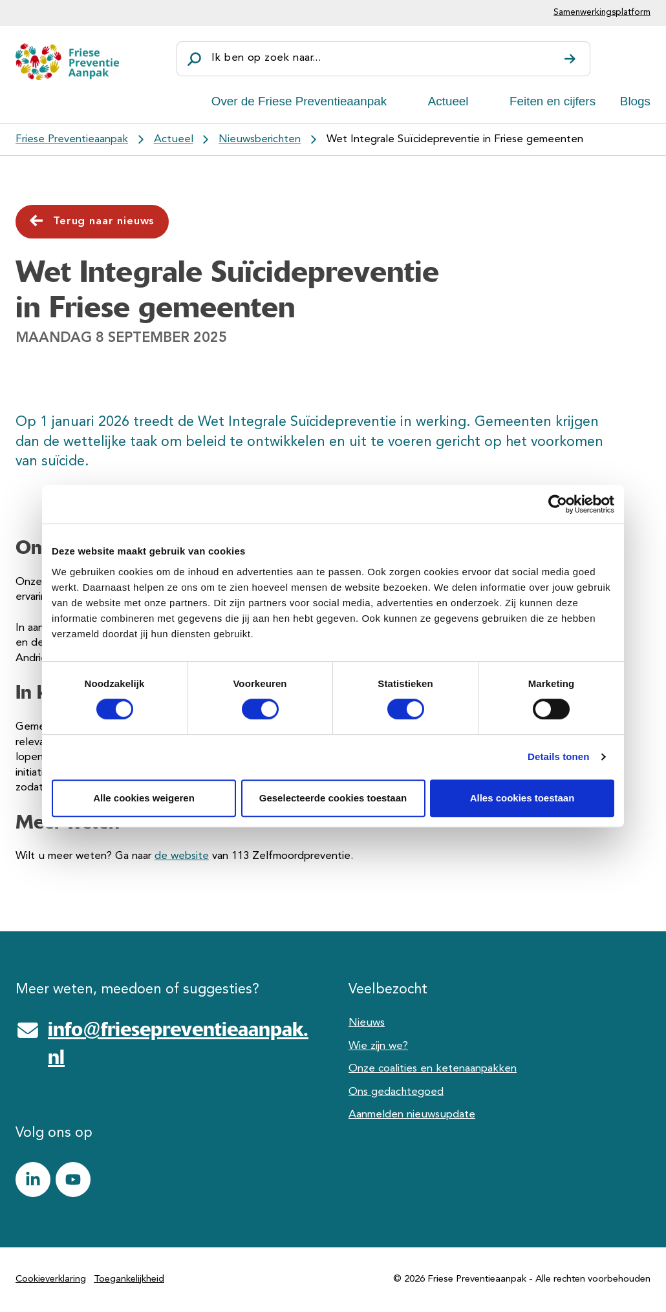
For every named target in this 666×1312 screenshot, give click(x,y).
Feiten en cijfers (553, 101)
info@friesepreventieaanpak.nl (178, 1043)
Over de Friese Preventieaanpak (299, 101)
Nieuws (367, 1022)
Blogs (635, 101)
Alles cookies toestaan (522, 797)
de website (182, 856)
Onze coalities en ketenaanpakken (433, 1068)
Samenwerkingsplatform (601, 12)
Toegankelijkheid (129, 1279)
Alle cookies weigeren (144, 797)
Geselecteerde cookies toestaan (333, 797)
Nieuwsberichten (260, 139)
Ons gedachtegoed (396, 1091)
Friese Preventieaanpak (72, 139)
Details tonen (558, 756)
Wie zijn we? (378, 1046)
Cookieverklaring (51, 1279)
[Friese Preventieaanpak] (67, 61)
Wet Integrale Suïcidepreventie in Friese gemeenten (455, 139)
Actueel (448, 101)
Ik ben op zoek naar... (266, 57)
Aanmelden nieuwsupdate (412, 1114)
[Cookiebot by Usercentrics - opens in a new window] (557, 504)
